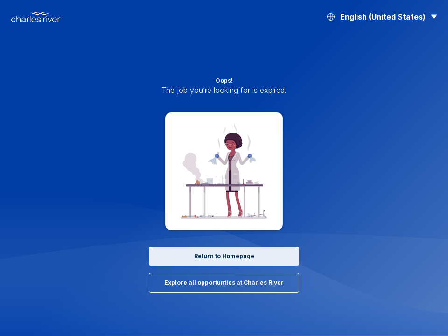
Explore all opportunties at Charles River (224, 283)
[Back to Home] (35, 17)
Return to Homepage (224, 256)
